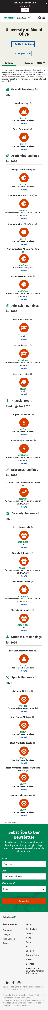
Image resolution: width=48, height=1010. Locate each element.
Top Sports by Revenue (21, 795)
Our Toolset (31, 929)
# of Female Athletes (21, 717)
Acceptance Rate (21, 319)
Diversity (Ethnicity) (21, 553)
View (25, 10)
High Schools (9, 939)
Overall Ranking (21, 103)
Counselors (8, 930)
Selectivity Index (21, 374)
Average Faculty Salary (21, 169)
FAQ (27, 946)
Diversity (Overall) (21, 527)
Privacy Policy (32, 955)
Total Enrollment (21, 129)
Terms (29, 959)
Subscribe (24, 901)
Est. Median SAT (21, 345)
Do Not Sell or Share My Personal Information (35, 971)
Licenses (30, 964)
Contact (29, 942)
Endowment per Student (21, 440)
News (28, 938)
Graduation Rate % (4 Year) (21, 195)
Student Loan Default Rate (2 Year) (23, 482)
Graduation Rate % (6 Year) (21, 224)
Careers (29, 933)
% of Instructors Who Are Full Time (23, 249)
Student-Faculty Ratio (21, 276)
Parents (6, 943)
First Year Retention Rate (21, 651)
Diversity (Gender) (21, 581)
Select (6, 889)
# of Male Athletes (21, 691)
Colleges (7, 934)
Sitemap (30, 951)
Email (4, 871)
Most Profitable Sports (21, 743)
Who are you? (8, 883)
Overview (28, 63)
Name (5, 858)
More (41, 63)
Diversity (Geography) (21, 610)
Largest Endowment (21, 414)
